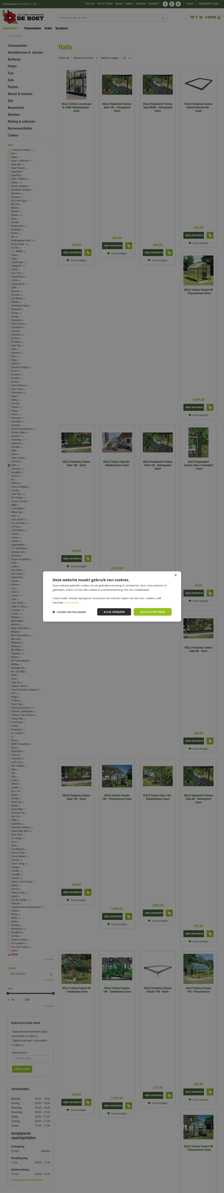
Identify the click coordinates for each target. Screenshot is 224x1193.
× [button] (175, 575)
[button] (69, 611)
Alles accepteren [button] (152, 611)
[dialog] (112, 596)
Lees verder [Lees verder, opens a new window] (71, 602)
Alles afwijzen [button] (114, 611)
